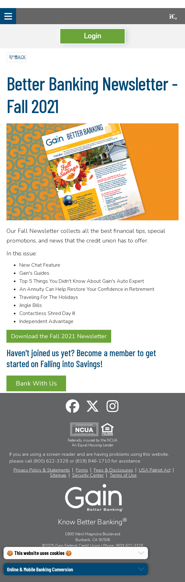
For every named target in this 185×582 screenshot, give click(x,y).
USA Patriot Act (154, 470)
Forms (82, 470)
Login (92, 36)
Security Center (88, 475)
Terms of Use (123, 475)
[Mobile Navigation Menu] (8, 16)
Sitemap (58, 475)
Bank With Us (36, 383)
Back (17, 57)
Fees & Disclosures (113, 470)
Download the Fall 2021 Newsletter (59, 336)
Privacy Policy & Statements (42, 470)
